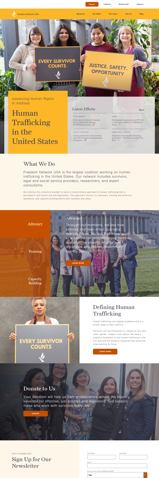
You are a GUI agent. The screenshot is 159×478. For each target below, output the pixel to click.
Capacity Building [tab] (35, 281)
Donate (92, 4)
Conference (107, 4)
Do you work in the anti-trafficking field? (100, 471)
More (142, 110)
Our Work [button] (96, 14)
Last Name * (123, 453)
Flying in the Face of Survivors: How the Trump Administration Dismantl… (88, 137)
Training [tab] (35, 251)
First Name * (91, 453)
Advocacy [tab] (35, 224)
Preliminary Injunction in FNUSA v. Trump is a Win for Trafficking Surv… (128, 122)
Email (89, 462)
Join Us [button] (128, 14)
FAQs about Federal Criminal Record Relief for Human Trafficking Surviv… (86, 122)
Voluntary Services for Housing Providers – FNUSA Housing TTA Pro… (127, 137)
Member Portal (124, 4)
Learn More (78, 263)
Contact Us (139, 4)
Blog (141, 14)
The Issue (113, 14)
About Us (81, 14)
